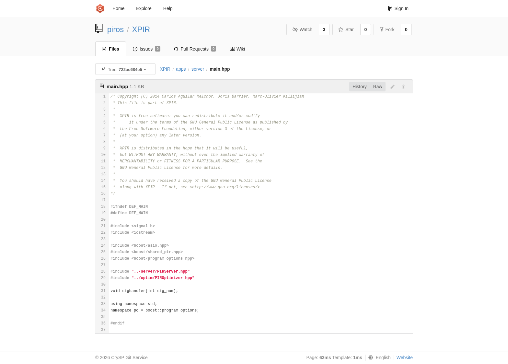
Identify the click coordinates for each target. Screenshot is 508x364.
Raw (377, 86)
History (359, 86)
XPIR (141, 29)
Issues (146, 49)
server (197, 69)
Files (110, 49)
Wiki (237, 49)
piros (115, 29)
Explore (143, 8)
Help (168, 8)
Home (118, 8)
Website (405, 357)
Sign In (398, 8)
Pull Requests (195, 49)
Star (346, 29)
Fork (387, 29)
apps (181, 69)
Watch (302, 29)
